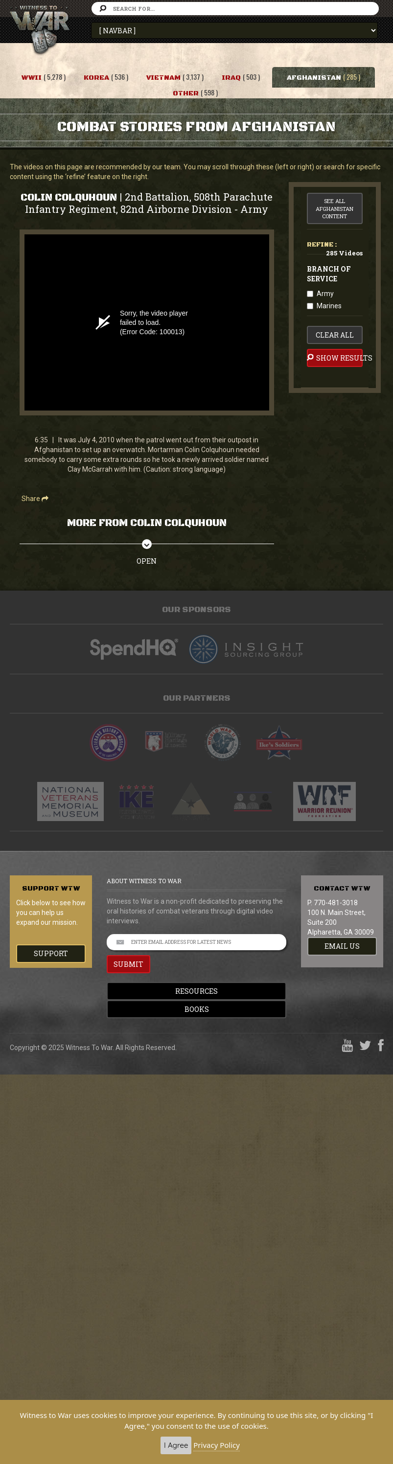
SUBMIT (128, 964)
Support (51, 953)
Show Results (335, 358)
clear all (335, 335)
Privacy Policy (216, 1445)
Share (35, 499)
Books (197, 1009)
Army (325, 293)
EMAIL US (342, 946)
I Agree (176, 1445)
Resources (196, 991)
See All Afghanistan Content (334, 208)
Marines (329, 306)
